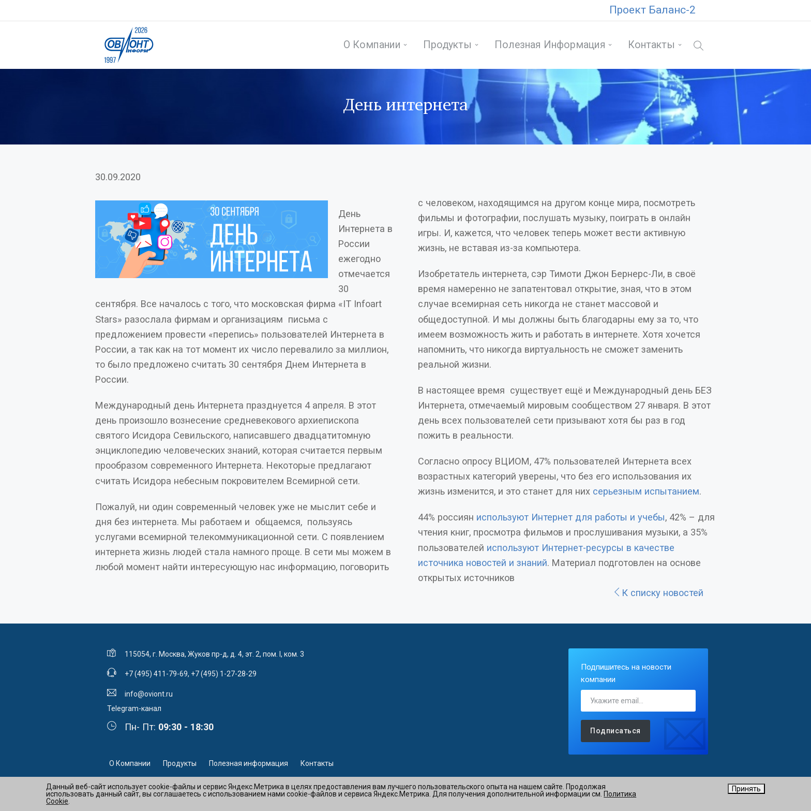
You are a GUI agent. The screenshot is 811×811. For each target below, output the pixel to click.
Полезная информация (550, 45)
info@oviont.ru (149, 694)
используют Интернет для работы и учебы (570, 517)
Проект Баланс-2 (652, 10)
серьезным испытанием (646, 491)
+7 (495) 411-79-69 (156, 674)
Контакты (651, 45)
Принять (746, 789)
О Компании (372, 45)
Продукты (447, 45)
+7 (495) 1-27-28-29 (224, 674)
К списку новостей (657, 592)
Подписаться (615, 731)
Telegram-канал (134, 708)
